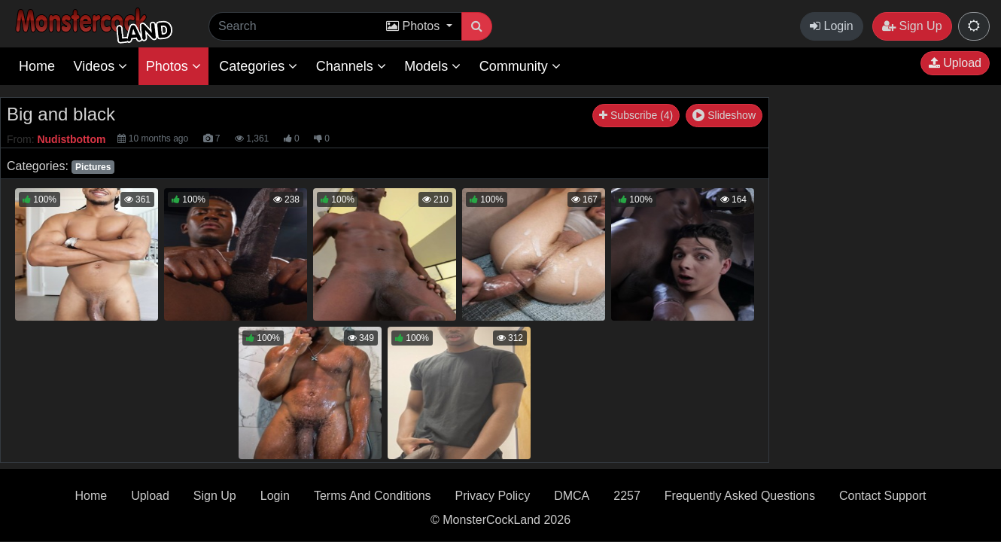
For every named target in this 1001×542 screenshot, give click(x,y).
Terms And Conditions (372, 495)
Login (831, 26)
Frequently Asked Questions (740, 495)
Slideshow (724, 115)
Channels (351, 66)
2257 (626, 495)
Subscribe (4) (636, 115)
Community (520, 66)
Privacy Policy (493, 495)
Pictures (93, 167)
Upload (955, 62)
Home (37, 66)
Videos (100, 66)
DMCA (571, 495)
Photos (173, 66)
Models (432, 66)
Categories (258, 66)
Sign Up (912, 26)
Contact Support (882, 495)
